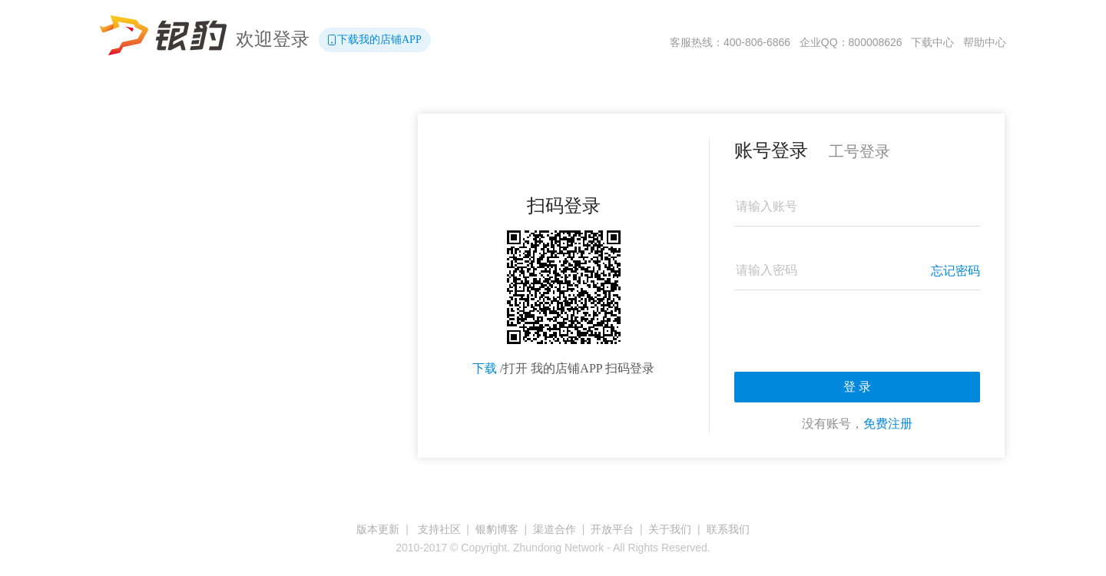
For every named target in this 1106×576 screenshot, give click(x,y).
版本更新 (377, 529)
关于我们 (669, 529)
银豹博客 (496, 529)
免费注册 (887, 423)
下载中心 (932, 42)
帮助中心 (984, 42)
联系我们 (728, 529)
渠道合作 (554, 529)
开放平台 (612, 529)
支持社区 (439, 529)
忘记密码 (955, 270)
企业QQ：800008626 (851, 42)
